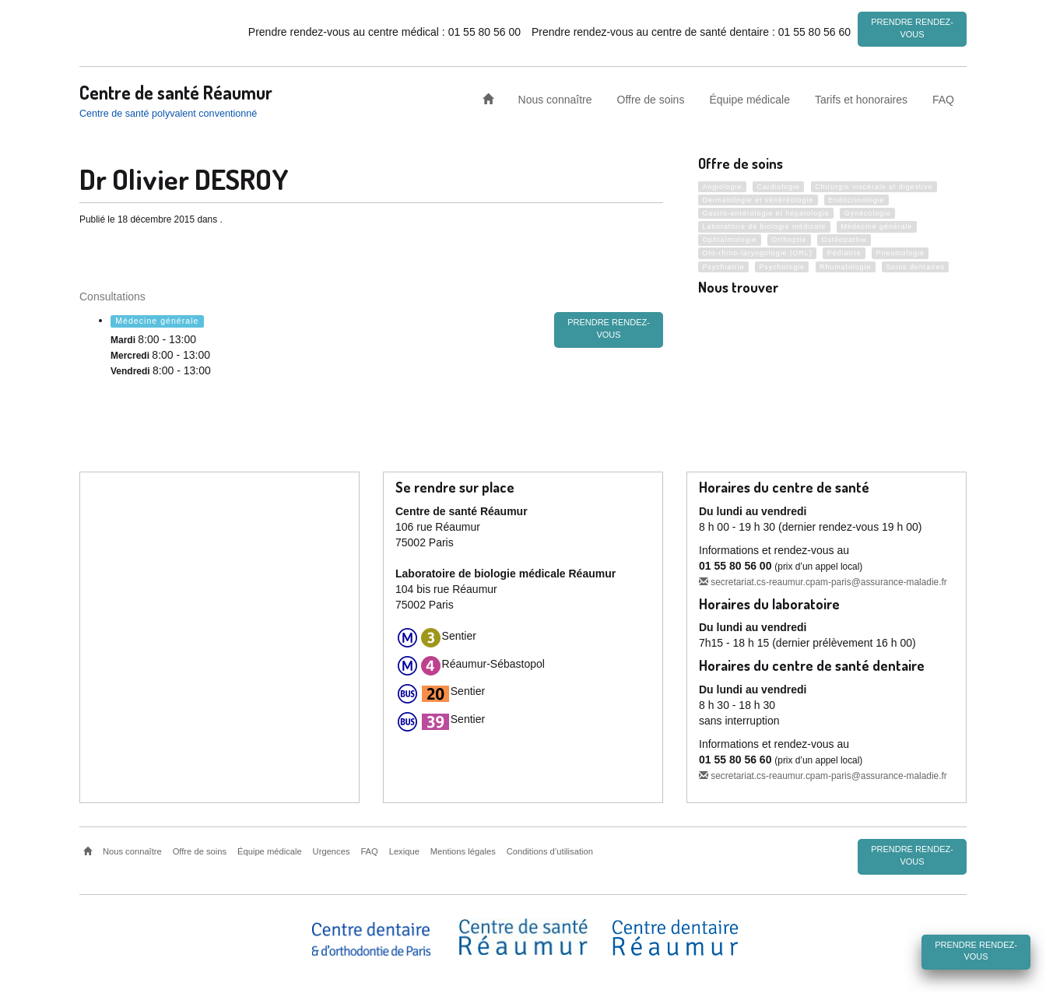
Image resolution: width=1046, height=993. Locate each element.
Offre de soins (651, 96)
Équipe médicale (749, 96)
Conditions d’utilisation (550, 849)
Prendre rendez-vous (912, 28)
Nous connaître (555, 96)
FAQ (943, 96)
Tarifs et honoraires (861, 96)
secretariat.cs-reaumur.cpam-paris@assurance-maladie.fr (823, 579)
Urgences (331, 849)
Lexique (404, 849)
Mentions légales (463, 849)
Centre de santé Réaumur (175, 89)
